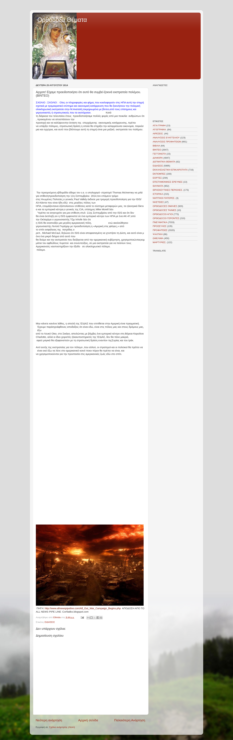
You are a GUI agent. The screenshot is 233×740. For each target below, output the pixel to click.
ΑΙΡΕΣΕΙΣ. (158, 133)
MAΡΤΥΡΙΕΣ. (159, 242)
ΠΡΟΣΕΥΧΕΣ (160, 226)
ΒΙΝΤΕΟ (157, 149)
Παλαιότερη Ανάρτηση (129, 720)
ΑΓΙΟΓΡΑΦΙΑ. (160, 129)
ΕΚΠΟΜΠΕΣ (159, 174)
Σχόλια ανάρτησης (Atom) (62, 727)
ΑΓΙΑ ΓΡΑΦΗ (159, 125)
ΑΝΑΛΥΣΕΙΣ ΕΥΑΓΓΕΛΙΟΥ (166, 137)
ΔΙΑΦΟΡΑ (158, 158)
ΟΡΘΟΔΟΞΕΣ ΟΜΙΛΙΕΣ (165, 206)
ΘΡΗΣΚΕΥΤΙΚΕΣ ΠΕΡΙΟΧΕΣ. (168, 190)
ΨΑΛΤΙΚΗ (158, 234)
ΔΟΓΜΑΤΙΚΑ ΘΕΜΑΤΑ (164, 161)
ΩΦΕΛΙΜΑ (158, 238)
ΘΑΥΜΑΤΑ (158, 186)
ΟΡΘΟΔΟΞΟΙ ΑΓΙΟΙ (163, 214)
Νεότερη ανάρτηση (49, 720)
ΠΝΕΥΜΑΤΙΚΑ (160, 222)
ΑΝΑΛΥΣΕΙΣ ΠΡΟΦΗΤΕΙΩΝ (167, 141)
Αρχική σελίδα (88, 720)
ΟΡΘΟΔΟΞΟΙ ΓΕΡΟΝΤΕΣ (166, 218)
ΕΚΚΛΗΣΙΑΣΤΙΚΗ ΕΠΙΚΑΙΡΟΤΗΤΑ (170, 170)
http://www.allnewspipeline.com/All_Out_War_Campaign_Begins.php (83, 608)
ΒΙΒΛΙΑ (156, 145)
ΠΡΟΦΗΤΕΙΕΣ (160, 230)
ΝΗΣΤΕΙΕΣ (158, 202)
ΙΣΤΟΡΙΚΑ (158, 194)
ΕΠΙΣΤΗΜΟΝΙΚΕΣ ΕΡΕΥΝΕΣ (167, 182)
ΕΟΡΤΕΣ (157, 178)
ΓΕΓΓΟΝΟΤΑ (159, 154)
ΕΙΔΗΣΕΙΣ (50, 622)
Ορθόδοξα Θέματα (62, 19)
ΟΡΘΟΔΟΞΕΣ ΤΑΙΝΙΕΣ (164, 210)
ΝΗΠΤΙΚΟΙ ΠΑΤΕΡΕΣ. (164, 198)
